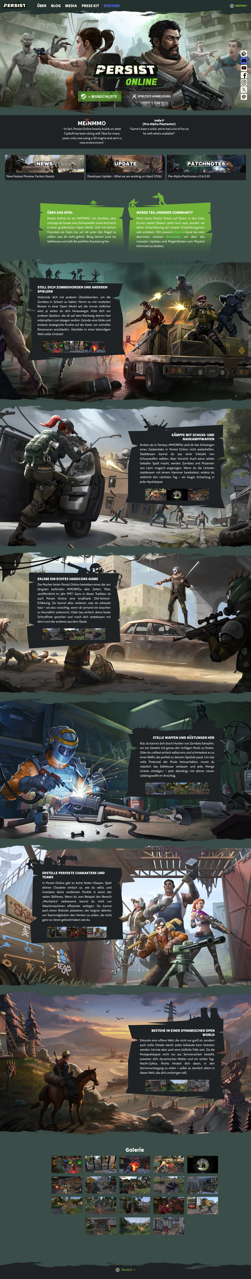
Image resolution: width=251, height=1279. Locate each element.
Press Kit (90, 5)
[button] (239, 5)
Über (41, 5)
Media (71, 5)
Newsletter (173, 237)
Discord (112, 5)
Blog (56, 5)
